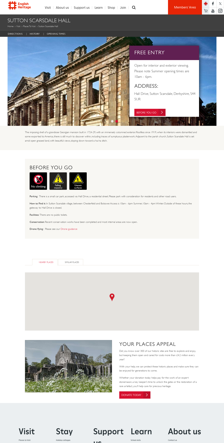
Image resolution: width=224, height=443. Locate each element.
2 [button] (116, 121)
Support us (82, 7)
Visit (48, 7)
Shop (111, 7)
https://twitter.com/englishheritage (220, 3)
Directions (15, 33)
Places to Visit (29, 26)
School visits (136, 440)
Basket (205, 10)
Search (133, 7)
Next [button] (218, 81)
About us (62, 7)
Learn (99, 7)
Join (123, 7)
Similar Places (72, 262)
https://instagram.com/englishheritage (220, 11)
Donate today (136, 395)
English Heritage (21, 6)
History (35, 33)
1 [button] (112, 121)
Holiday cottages (63, 440)
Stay (64, 431)
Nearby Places (46, 262)
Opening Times (56, 33)
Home (10, 26)
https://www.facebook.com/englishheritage (212, 3)
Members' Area (185, 7)
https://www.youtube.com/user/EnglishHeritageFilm (212, 11)
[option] (112, 81)
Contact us (172, 440)
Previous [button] (5, 81)
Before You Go (151, 112)
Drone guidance (69, 228)
